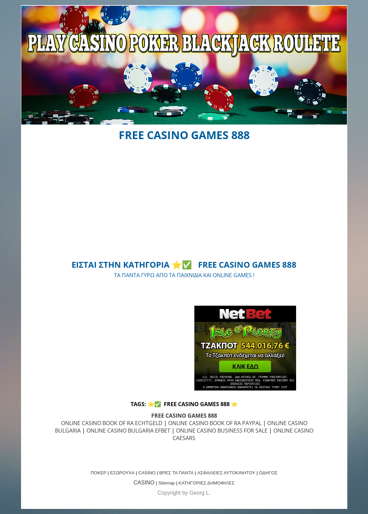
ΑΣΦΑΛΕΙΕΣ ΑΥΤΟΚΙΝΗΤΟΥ (226, 472)
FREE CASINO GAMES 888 (184, 415)
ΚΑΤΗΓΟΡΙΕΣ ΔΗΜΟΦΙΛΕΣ (206, 483)
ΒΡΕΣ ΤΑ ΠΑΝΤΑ (176, 472)
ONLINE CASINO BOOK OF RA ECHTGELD (111, 423)
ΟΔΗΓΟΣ (268, 472)
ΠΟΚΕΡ (98, 472)
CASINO (147, 472)
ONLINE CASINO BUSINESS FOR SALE (222, 430)
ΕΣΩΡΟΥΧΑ (122, 472)
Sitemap (166, 483)
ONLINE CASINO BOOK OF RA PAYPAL (215, 423)
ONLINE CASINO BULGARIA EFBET (128, 430)
